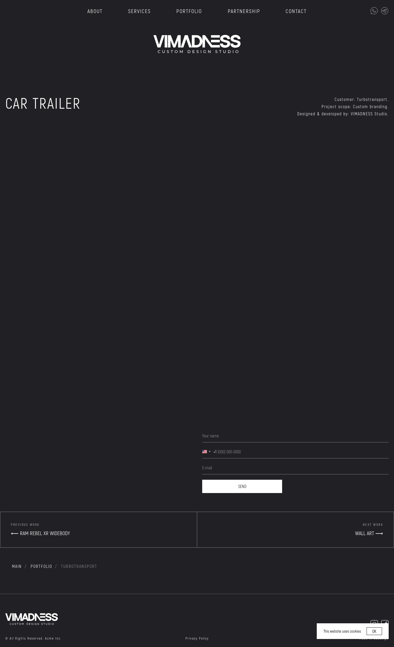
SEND (242, 486)
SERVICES (139, 11)
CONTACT (296, 11)
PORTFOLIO (189, 11)
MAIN (17, 566)
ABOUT (95, 11)
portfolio (41, 566)
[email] (295, 467)
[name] (295, 435)
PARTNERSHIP (244, 11)
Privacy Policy (197, 638)
